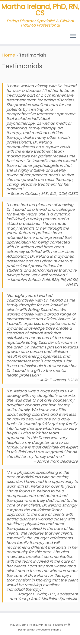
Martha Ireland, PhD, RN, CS (40, 9)
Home (8, 55)
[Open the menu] (73, 36)
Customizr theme (50, 629)
